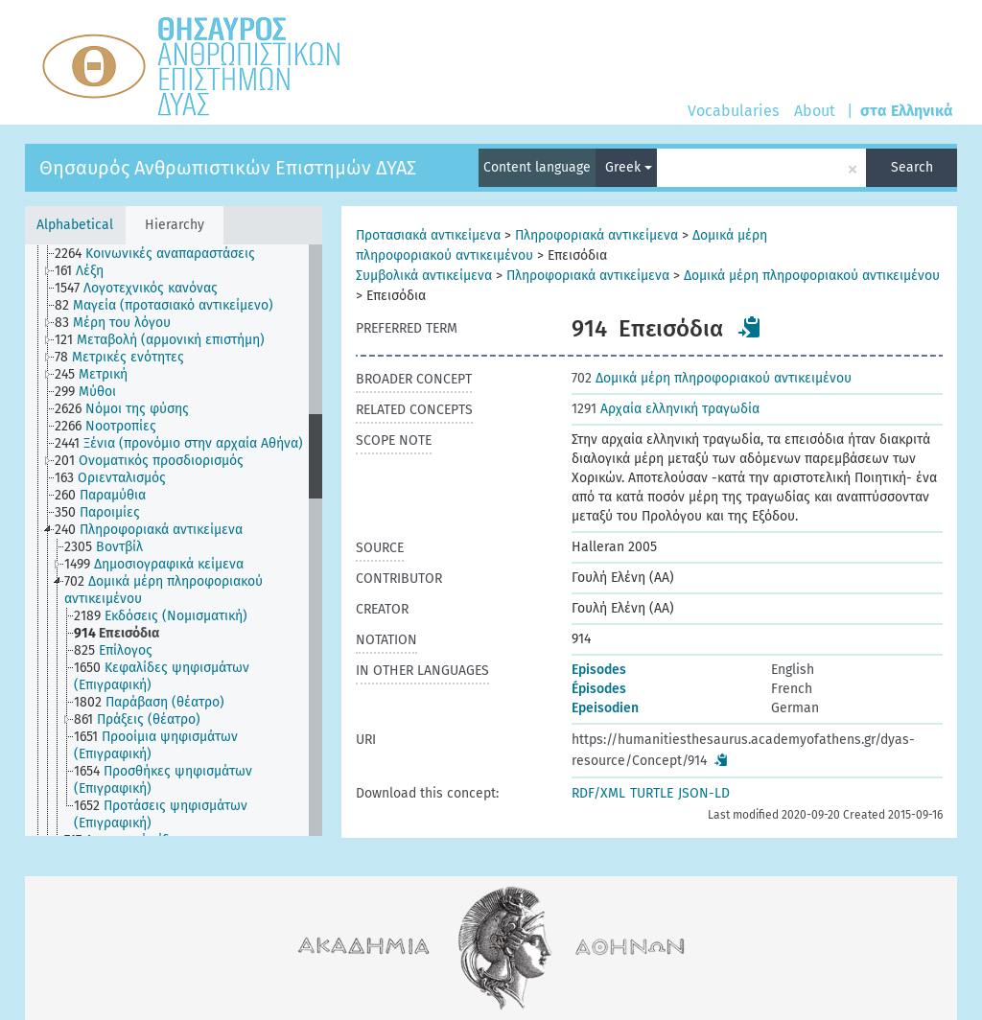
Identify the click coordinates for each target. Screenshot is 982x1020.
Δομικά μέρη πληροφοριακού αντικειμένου (812, 275)
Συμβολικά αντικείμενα (424, 275)
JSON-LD (704, 793)
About (814, 111)
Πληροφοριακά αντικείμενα (596, 235)
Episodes (599, 669)
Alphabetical (74, 225)
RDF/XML (598, 793)
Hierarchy (174, 225)
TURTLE (651, 793)
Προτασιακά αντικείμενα (428, 235)
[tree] (173, 540)
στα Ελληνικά (906, 111)
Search (912, 167)
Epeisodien (605, 708)
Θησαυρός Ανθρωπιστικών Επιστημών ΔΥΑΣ (227, 167)
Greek (628, 167)
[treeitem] (163, 254)
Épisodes (599, 689)
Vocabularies (733, 111)
